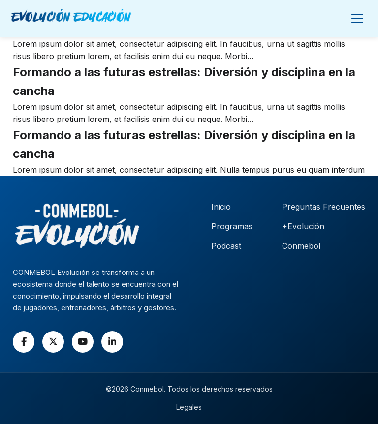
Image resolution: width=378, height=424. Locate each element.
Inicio (221, 207)
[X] (53, 342)
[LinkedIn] (112, 342)
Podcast (226, 246)
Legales (189, 407)
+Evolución (303, 226)
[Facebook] (23, 342)
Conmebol (301, 246)
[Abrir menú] (357, 18)
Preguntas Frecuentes (323, 207)
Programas (231, 226)
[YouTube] (83, 342)
